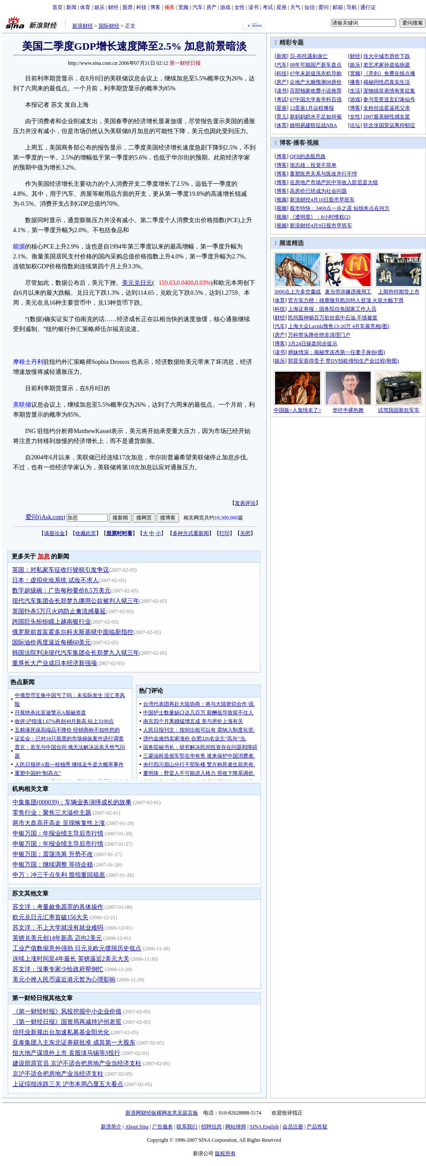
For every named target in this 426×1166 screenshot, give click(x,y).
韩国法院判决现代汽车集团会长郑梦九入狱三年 (75, 653)
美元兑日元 (137, 283)
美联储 (22, 404)
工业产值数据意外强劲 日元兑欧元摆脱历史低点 (77, 948)
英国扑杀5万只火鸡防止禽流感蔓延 (59, 611)
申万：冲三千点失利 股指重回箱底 (59, 875)
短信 (309, 7)
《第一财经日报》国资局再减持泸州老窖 (67, 1022)
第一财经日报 (185, 63)
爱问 (323, 7)
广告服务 (162, 1127)
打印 (224, 533)
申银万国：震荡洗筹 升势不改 (53, 854)
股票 (127, 7)
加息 (44, 556)
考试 (268, 7)
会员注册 (292, 1127)
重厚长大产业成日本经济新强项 (54, 663)
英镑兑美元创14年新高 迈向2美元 (57, 938)
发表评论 (245, 503)
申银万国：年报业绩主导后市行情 (58, 833)
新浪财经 (82, 26)
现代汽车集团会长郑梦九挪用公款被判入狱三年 (75, 601)
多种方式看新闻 (191, 533)
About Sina (136, 1127)
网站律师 (235, 1127)
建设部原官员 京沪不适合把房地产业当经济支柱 (77, 1063)
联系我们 (186, 1127)
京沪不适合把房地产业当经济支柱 (58, 1073)
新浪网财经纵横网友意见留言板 (161, 1113)
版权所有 (225, 1153)
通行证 (368, 7)
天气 (295, 7)
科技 (141, 7)
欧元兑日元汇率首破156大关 (50, 917)
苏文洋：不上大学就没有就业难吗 (58, 927)
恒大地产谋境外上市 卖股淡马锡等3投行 (66, 1053)
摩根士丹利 (28, 362)
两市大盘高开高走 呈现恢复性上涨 (59, 823)
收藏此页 (85, 533)
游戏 (225, 7)
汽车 (197, 7)
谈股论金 (54, 533)
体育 (85, 7)
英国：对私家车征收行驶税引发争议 (60, 570)
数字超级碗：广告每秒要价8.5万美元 (61, 590)
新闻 (71, 7)
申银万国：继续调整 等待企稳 (53, 864)
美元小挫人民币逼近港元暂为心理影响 (64, 979)
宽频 (183, 7)
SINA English (264, 1127)
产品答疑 (317, 1127)
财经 (113, 7)
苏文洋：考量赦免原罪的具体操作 (58, 907)
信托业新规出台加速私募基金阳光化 (61, 1032)
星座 (281, 7)
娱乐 (99, 7)
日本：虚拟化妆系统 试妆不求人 (55, 580)
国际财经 (109, 26)
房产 (211, 7)
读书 (253, 7)
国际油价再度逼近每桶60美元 (51, 642)
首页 (57, 7)
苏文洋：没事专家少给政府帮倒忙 (58, 969)
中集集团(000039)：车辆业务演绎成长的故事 (72, 802)
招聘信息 (211, 1127)
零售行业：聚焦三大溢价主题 (52, 812)
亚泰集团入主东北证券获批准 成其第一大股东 (74, 1042)
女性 (239, 7)
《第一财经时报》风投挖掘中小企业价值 (67, 1011)
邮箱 (338, 7)
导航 (351, 7)
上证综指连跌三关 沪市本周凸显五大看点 (68, 1084)
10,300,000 (226, 518)
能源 (19, 246)
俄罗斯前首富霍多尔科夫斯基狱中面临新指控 (72, 632)
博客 (155, 7)
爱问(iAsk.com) (45, 517)
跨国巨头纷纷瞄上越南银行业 (51, 621)
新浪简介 (111, 1127)
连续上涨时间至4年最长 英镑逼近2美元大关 (71, 959)
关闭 (245, 533)
